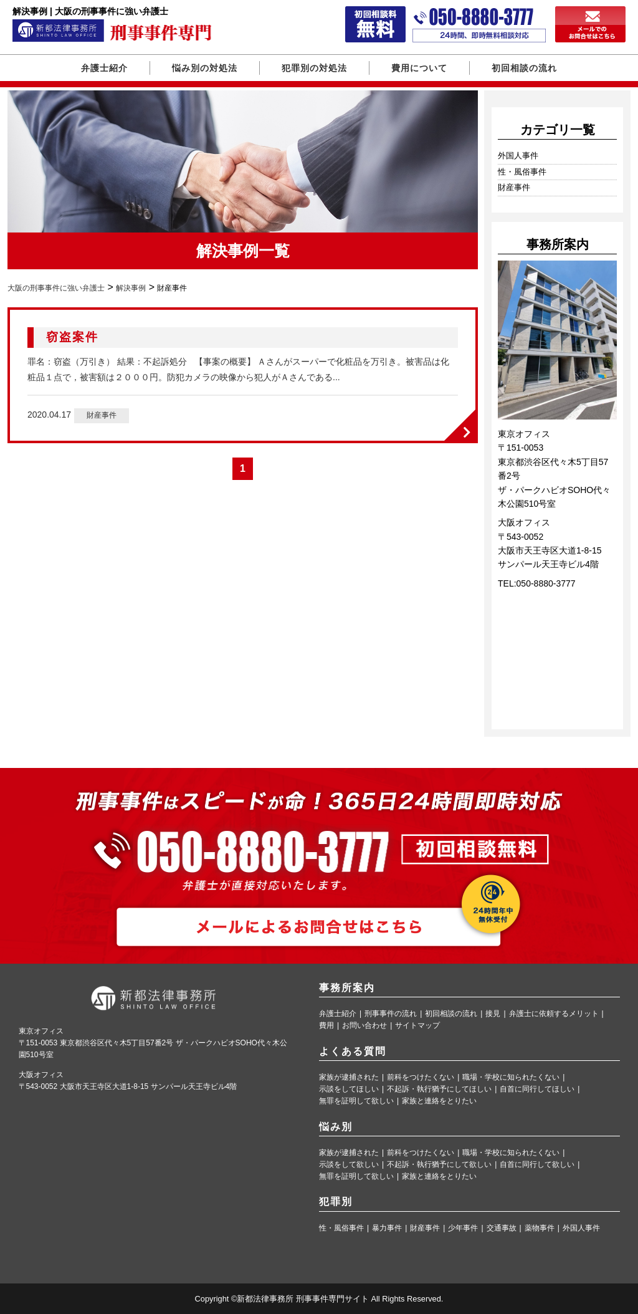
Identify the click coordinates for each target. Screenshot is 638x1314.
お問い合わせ (364, 1026)
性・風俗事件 (522, 171)
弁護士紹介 (104, 68)
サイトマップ (417, 1026)
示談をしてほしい (349, 1089)
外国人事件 (518, 155)
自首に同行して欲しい (537, 1165)
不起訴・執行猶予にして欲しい (439, 1165)
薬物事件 (540, 1228)
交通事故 (502, 1228)
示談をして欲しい (349, 1165)
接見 (492, 1014)
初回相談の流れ (524, 68)
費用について (419, 68)
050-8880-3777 (546, 583)
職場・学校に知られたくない (510, 1077)
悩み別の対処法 (204, 68)
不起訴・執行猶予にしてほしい (439, 1089)
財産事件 (102, 415)
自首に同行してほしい (537, 1089)
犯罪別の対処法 (314, 68)
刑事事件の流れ (390, 1014)
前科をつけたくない (420, 1077)
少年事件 (463, 1228)
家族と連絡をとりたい (439, 1101)
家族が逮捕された (349, 1077)
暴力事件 (387, 1228)
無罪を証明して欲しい (356, 1101)
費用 (326, 1026)
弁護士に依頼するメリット (554, 1014)
